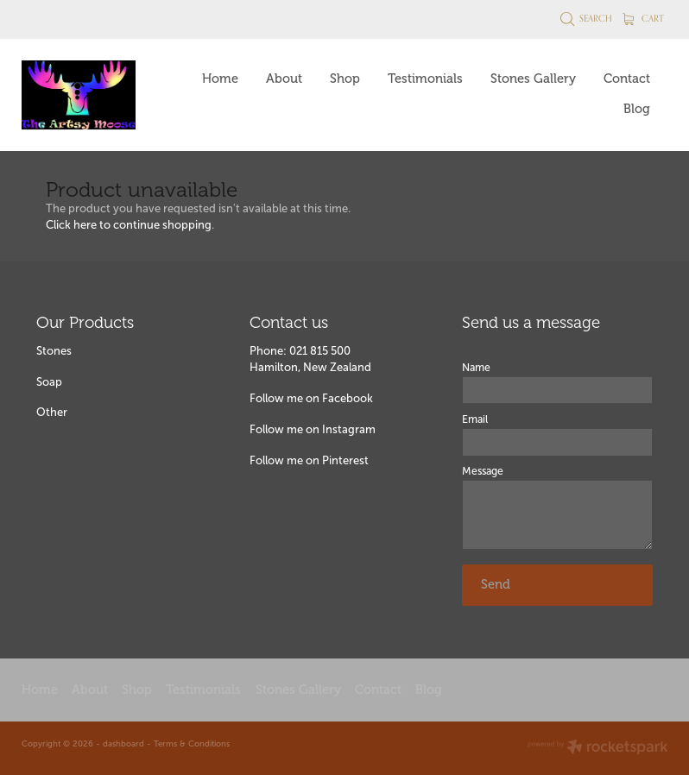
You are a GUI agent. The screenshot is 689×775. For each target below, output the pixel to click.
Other (51, 412)
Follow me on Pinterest (309, 460)
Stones (54, 350)
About (284, 78)
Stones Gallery (533, 78)
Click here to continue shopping (129, 224)
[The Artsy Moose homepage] (86, 94)
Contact (627, 78)
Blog (636, 109)
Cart (644, 18)
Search (586, 18)
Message (482, 471)
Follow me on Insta (299, 429)
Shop (345, 78)
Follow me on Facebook (311, 398)
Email (475, 419)
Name (476, 367)
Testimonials (425, 78)
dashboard (123, 743)
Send (495, 584)
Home (220, 78)
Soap (49, 381)
